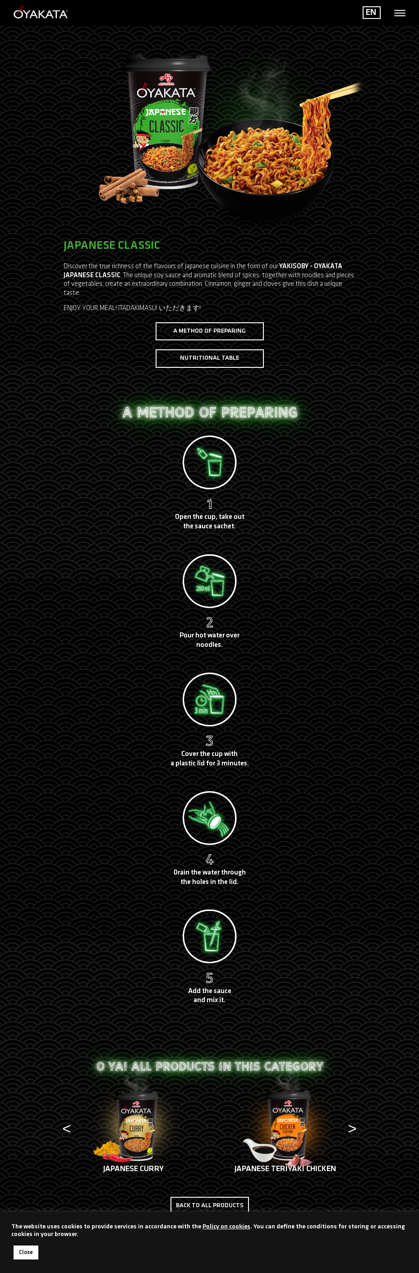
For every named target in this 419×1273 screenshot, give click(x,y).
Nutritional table (209, 358)
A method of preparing (209, 331)
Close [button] (26, 1252)
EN (371, 12)
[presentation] (66, 1130)
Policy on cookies (226, 1226)
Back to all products (210, 1205)
